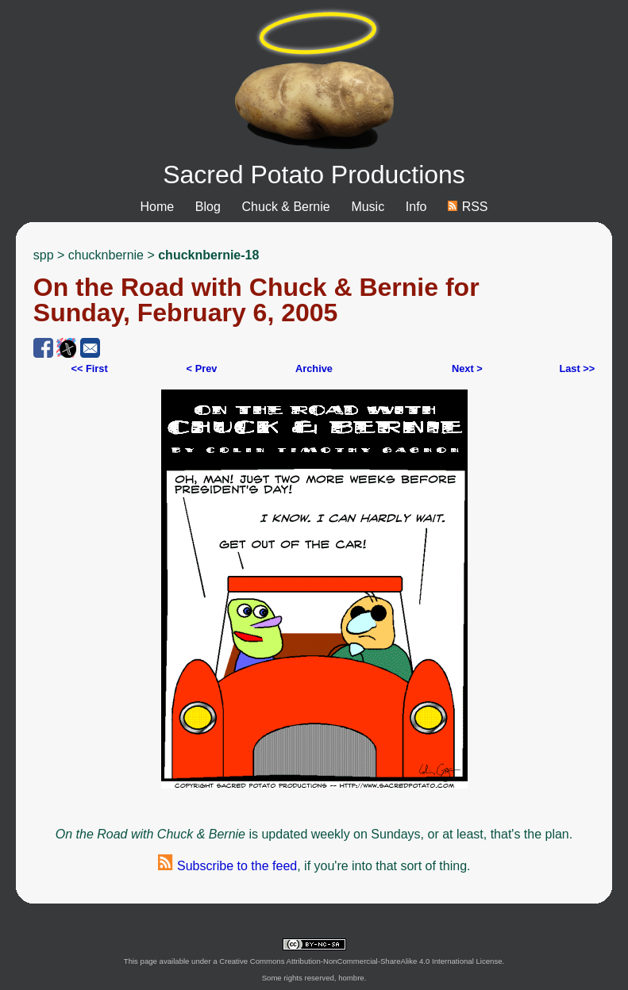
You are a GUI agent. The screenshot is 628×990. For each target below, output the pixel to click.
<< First (89, 368)
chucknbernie (106, 255)
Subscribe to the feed (228, 866)
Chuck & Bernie (286, 206)
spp (43, 255)
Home (157, 206)
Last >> (577, 368)
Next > (467, 368)
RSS (467, 206)
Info (416, 206)
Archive (314, 368)
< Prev (202, 368)
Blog (208, 206)
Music (367, 206)
